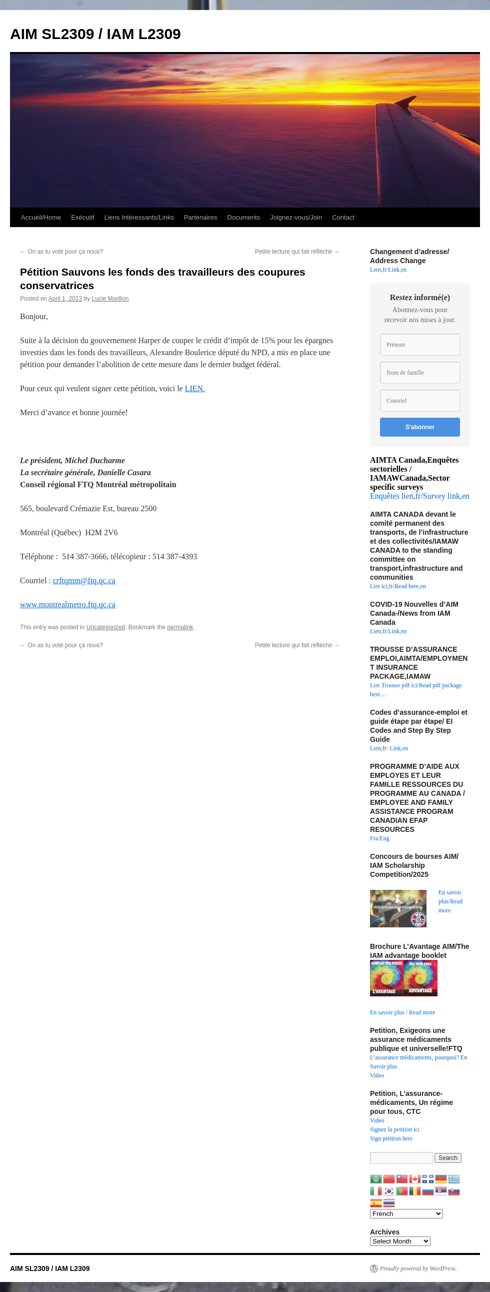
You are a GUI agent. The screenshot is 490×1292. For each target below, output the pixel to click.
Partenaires (200, 217)
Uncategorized (105, 627)
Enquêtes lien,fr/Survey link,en (420, 496)
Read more (422, 1012)
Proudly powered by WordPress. (418, 1268)
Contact (343, 217)
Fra (374, 838)
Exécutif (82, 217)
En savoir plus (387, 1012)
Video (377, 1075)
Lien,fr (378, 269)
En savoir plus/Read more (450, 901)
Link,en (397, 269)
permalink (180, 627)
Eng (384, 838)
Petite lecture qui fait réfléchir (297, 251)
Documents (243, 217)
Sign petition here (391, 1138)
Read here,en (410, 586)
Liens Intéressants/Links (139, 217)
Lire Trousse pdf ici (393, 685)
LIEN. (195, 388)
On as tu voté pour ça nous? (61, 251)
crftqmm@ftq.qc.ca (84, 580)
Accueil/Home (41, 217)
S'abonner (420, 427)
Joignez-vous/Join (296, 217)
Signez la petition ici (395, 1129)
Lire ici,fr (381, 586)
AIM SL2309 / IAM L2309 (95, 34)
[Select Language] (406, 1213)
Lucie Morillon (110, 298)
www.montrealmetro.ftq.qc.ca (68, 604)
